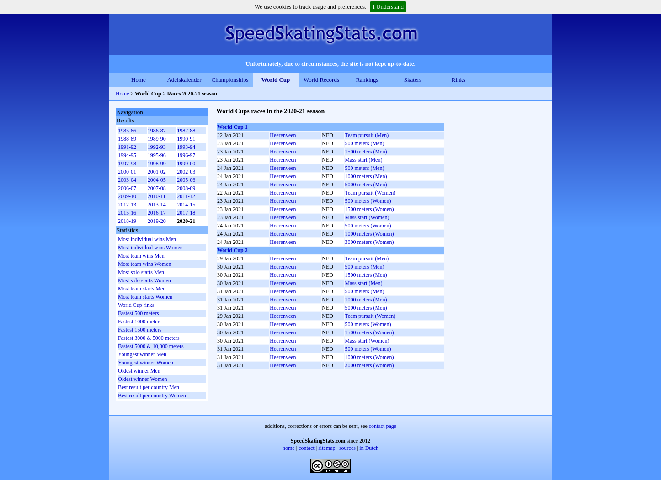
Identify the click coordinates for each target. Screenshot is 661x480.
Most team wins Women (144, 264)
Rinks (458, 79)
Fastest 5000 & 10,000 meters (151, 346)
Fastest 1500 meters (139, 330)
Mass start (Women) (367, 217)
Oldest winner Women (142, 379)
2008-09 (186, 188)
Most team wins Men (141, 256)
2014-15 (186, 204)
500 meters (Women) (368, 201)
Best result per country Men (148, 387)
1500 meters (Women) (369, 209)
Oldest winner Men (139, 371)
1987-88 (186, 130)
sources (347, 448)
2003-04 (127, 180)
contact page (382, 426)
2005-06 (186, 180)
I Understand (388, 6)
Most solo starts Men (141, 272)
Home (138, 79)
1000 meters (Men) (366, 176)
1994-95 (127, 155)
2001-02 (157, 172)
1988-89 (127, 139)
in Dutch (368, 448)
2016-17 (157, 213)
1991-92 (127, 147)
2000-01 (127, 172)
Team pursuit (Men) (367, 135)
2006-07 (127, 188)
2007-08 (157, 188)
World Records (321, 79)
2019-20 (157, 221)
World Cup (275, 79)
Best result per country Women (152, 395)
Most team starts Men (141, 288)
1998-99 (157, 163)
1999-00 (186, 163)
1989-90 (157, 139)
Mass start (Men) (363, 160)
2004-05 (157, 180)
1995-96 (157, 155)
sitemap (326, 448)
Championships (230, 79)
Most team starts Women (145, 297)
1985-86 (127, 130)
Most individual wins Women (150, 247)
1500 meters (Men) (366, 151)
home (289, 448)
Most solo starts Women (144, 280)
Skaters (412, 79)
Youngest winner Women (145, 362)
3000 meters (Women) (369, 242)
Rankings (367, 79)
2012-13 (127, 204)
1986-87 (157, 130)
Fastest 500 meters (138, 313)
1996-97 (186, 155)
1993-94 (186, 147)
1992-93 (157, 147)
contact (307, 448)
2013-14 (157, 204)
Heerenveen (283, 135)
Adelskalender (184, 79)
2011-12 (186, 196)
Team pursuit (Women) (370, 193)
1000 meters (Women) (369, 234)
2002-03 (186, 172)
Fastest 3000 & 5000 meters (149, 338)
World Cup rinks (136, 305)
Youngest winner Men (142, 354)
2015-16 (127, 213)
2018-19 (127, 221)
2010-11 (157, 196)
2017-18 (186, 213)
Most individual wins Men (147, 239)
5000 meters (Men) (366, 184)
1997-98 (127, 163)
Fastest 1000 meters (139, 321)
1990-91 (186, 139)
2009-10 (127, 196)
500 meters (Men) (364, 143)
